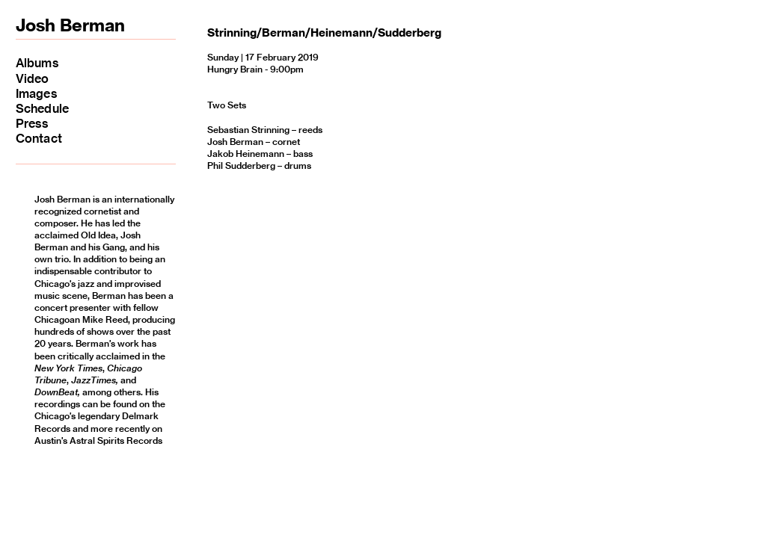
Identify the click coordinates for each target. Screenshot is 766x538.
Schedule (42, 109)
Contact (39, 139)
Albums (37, 63)
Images (37, 94)
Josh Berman (70, 25)
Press (32, 124)
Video (32, 79)
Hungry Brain (235, 69)
